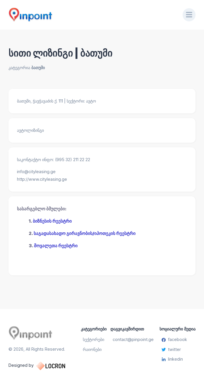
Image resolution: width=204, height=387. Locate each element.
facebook (174, 339)
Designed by (42, 366)
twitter (171, 349)
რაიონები (92, 349)
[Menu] (189, 14)
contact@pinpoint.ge (133, 339)
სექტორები (93, 339)
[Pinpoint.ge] (91, 15)
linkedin (172, 359)
